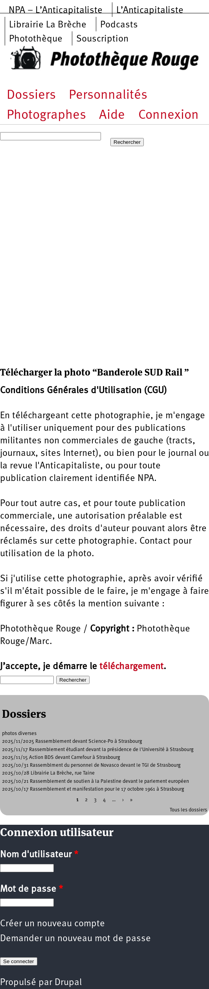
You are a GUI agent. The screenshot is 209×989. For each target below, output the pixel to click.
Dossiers (31, 95)
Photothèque (35, 39)
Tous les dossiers (188, 810)
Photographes (46, 115)
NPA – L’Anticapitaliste (56, 10)
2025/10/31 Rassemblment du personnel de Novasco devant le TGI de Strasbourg (91, 765)
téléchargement (131, 666)
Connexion (168, 115)
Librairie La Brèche (47, 25)
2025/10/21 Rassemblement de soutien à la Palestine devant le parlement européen (95, 781)
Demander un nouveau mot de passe (75, 939)
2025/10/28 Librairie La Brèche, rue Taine (48, 773)
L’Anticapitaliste (149, 10)
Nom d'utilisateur (39, 855)
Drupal (68, 982)
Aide (112, 115)
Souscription (102, 39)
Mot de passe (31, 889)
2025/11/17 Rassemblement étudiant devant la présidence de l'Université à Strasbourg (98, 749)
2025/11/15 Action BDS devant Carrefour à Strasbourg (61, 757)
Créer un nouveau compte (52, 924)
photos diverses (19, 733)
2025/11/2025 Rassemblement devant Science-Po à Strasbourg (72, 741)
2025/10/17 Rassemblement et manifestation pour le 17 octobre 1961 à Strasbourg (93, 789)
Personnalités (108, 95)
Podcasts (119, 25)
